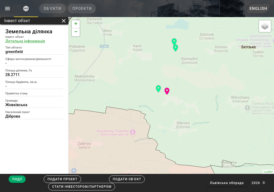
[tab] (26, 8)
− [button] (76, 32)
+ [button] (76, 24)
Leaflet (268, 171)
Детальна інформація (25, 41)
